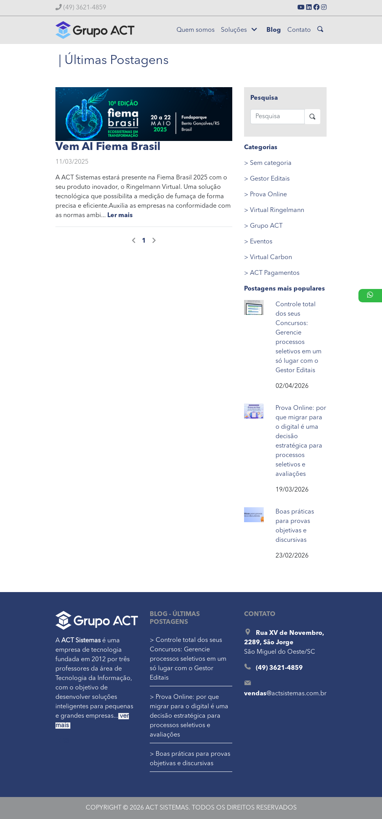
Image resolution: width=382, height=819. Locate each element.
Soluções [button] (239, 29)
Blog (273, 30)
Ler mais (120, 215)
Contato (299, 30)
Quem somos (195, 30)
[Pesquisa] (277, 116)
